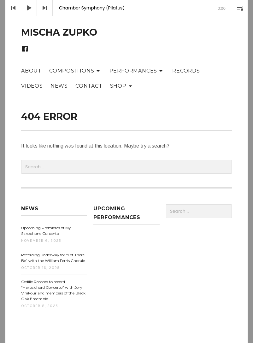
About (31, 71)
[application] (126, 8)
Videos (32, 86)
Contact (89, 86)
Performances (137, 70)
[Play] (29, 8)
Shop (122, 85)
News (59, 86)
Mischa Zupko (59, 32)
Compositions (75, 70)
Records (186, 71)
